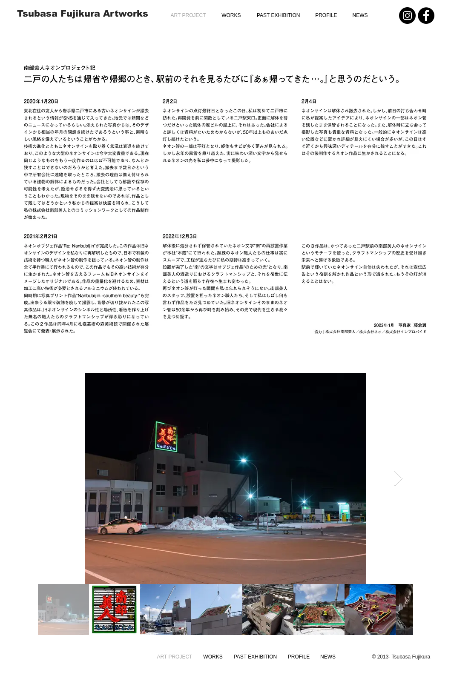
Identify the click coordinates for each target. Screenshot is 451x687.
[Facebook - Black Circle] (426, 15)
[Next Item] (398, 478)
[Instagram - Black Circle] (407, 15)
